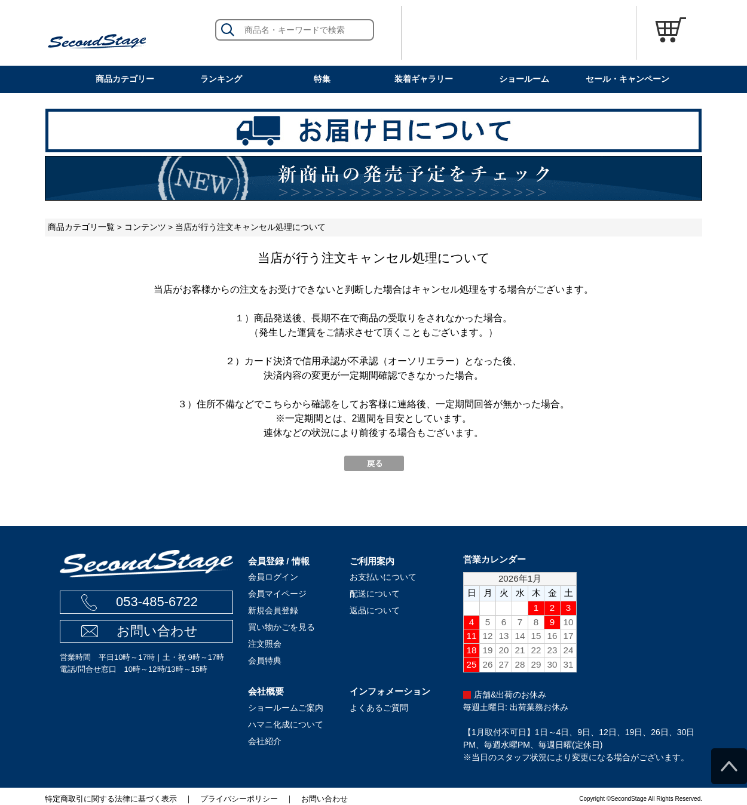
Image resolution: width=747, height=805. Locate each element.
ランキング (221, 79)
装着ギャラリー (423, 79)
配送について (375, 593)
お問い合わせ (157, 630)
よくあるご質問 (379, 707)
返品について (375, 610)
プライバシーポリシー (239, 798)
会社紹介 (264, 741)
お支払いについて (383, 577)
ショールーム (524, 79)
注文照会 (264, 644)
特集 (322, 79)
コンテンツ (145, 227)
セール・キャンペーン (627, 79)
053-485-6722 (157, 601)
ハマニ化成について (285, 724)
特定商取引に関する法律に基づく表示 (111, 798)
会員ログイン (273, 577)
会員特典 (264, 660)
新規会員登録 (273, 610)
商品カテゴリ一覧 (81, 227)
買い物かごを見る (281, 627)
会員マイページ (277, 593)
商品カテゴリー (125, 79)
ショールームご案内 (285, 707)
